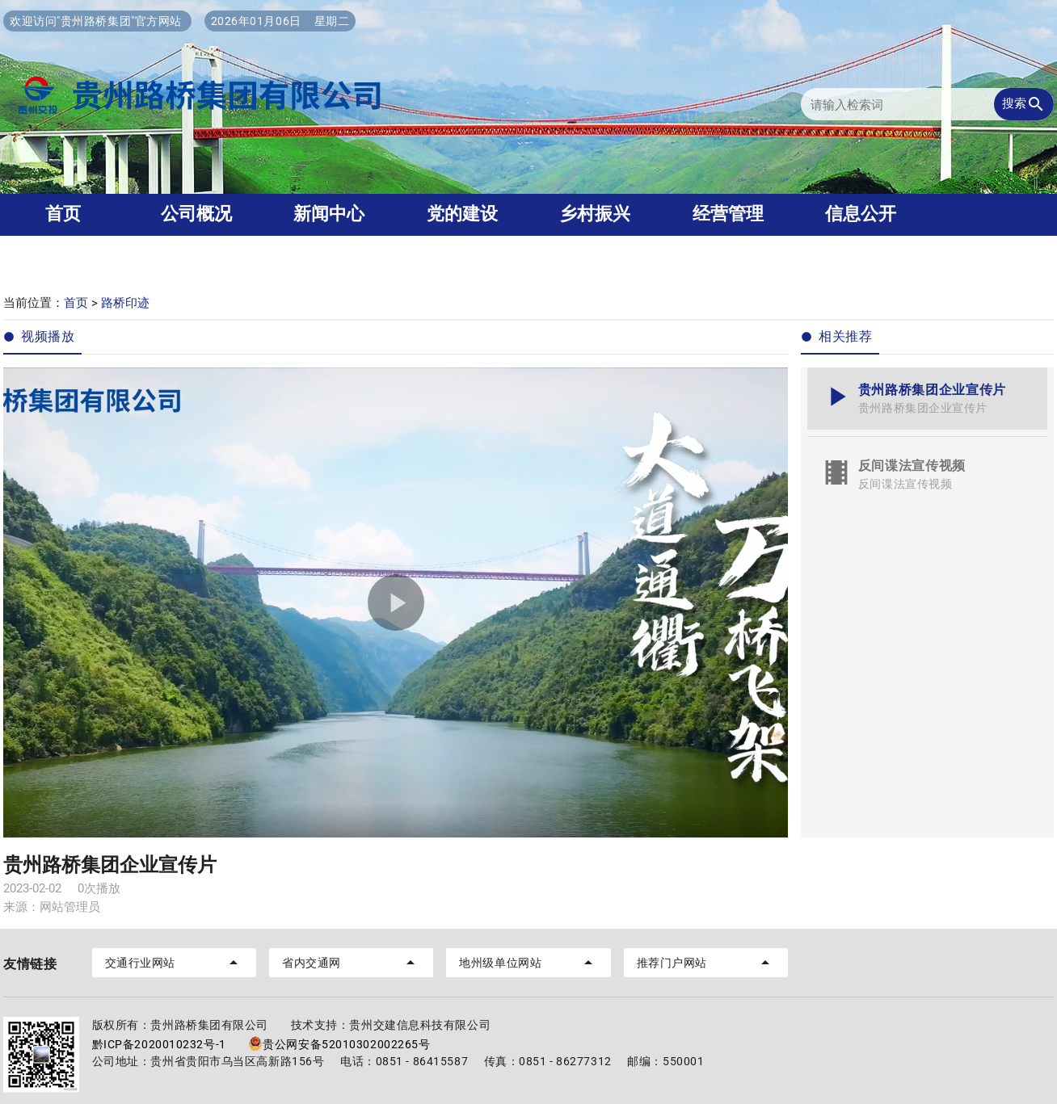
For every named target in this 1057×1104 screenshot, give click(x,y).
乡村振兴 (594, 214)
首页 (76, 303)
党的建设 (462, 214)
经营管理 (728, 214)
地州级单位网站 (528, 962)
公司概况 (196, 214)
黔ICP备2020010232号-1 (159, 1044)
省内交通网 (351, 962)
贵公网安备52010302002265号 (339, 1044)
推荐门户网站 (706, 962)
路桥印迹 (125, 303)
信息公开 (860, 214)
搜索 (1024, 104)
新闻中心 (328, 214)
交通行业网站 (174, 962)
